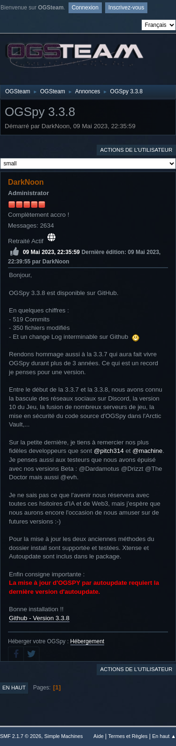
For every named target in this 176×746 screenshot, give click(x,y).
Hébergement (87, 641)
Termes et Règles (127, 736)
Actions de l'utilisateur (136, 150)
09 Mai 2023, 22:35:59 (51, 251)
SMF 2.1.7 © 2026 (20, 736)
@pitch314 (109, 450)
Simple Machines (63, 736)
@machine (147, 450)
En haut (14, 687)
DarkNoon (26, 182)
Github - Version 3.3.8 (39, 618)
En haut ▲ (164, 736)
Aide (98, 736)
